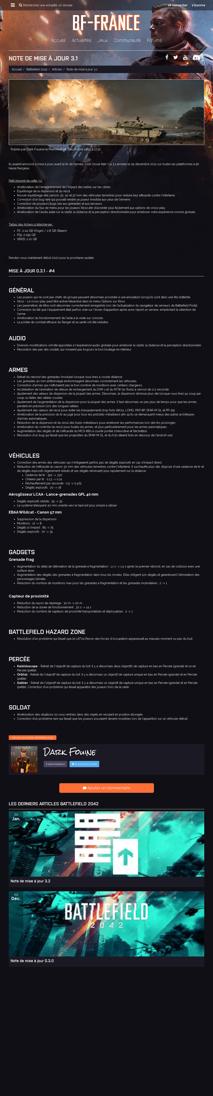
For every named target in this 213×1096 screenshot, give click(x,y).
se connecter (178, 5)
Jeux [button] (103, 40)
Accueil (58, 40)
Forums (154, 40)
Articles (57, 69)
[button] (13, 5)
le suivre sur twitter (84, 764)
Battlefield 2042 (36, 69)
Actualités (82, 40)
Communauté (127, 40)
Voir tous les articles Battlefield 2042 (32, 737)
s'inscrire (198, 5)
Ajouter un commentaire (106, 788)
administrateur (55, 764)
